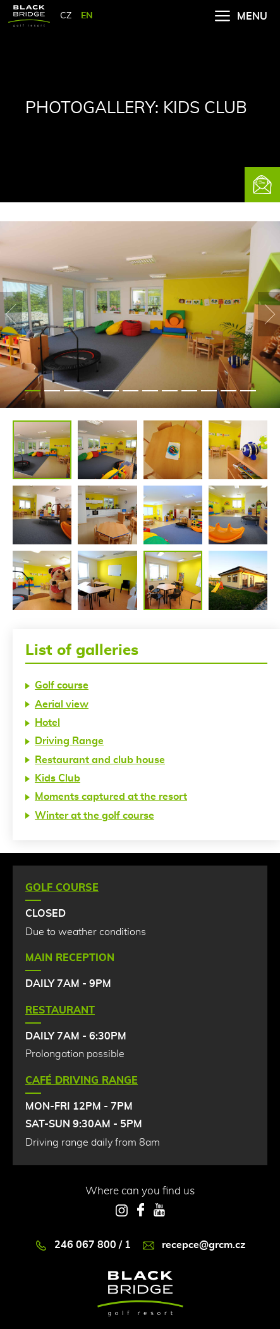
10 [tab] (209, 390)
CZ (65, 15)
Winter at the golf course (94, 816)
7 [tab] (150, 390)
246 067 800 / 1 (83, 1245)
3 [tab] (72, 390)
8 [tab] (170, 390)
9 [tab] (189, 390)
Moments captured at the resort (111, 797)
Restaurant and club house (100, 760)
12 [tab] (248, 390)
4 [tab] (91, 390)
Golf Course (62, 888)
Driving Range (69, 741)
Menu (241, 16)
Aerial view (61, 704)
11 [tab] (228, 390)
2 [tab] (52, 390)
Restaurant (60, 1010)
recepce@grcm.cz (194, 1245)
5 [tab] (111, 390)
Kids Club (57, 778)
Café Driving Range (81, 1080)
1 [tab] (32, 390)
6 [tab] (130, 390)
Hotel (47, 723)
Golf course (61, 685)
